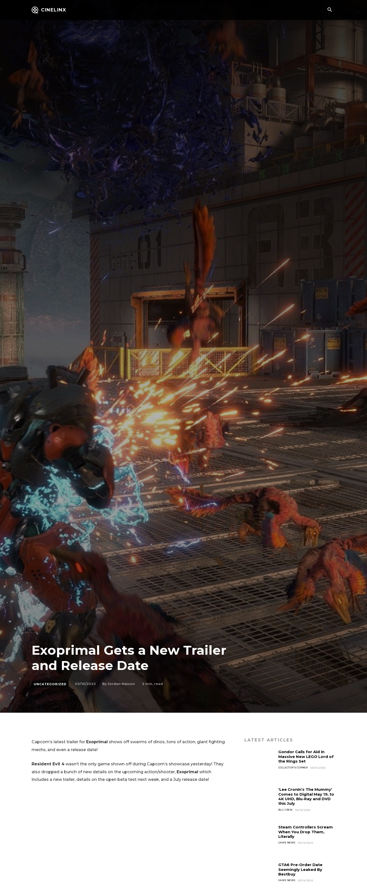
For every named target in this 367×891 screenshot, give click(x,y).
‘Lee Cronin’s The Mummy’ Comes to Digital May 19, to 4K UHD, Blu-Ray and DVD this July (306, 796)
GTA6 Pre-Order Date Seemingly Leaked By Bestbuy (302, 869)
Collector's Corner (295, 767)
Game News (287, 842)
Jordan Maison (121, 684)
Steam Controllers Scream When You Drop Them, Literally (304, 832)
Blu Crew (286, 810)
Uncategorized (50, 684)
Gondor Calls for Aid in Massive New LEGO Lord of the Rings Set (305, 756)
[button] (329, 10)
